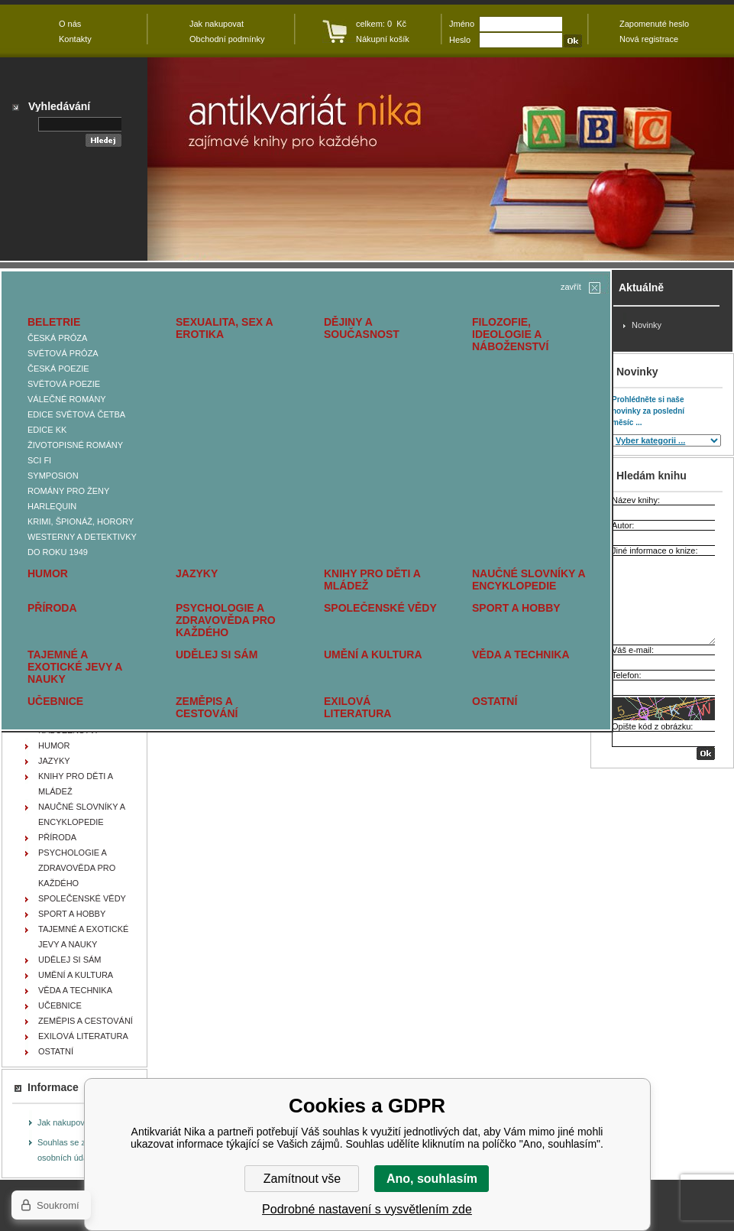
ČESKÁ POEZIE (58, 368)
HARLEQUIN (51, 506)
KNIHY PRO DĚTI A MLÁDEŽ (372, 579)
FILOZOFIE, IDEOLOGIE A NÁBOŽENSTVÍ (510, 334)
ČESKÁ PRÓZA (57, 338)
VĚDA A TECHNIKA (521, 654)
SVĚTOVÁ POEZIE (63, 383)
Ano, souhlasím (431, 1178)
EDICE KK (46, 429)
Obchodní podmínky (226, 39)
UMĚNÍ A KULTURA (373, 654)
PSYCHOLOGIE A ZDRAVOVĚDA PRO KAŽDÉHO (226, 620)
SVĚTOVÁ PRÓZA (63, 353)
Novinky (646, 325)
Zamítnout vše (302, 1178)
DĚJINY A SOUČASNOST (361, 328)
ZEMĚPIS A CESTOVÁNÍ (207, 707)
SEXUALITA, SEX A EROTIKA (224, 328)
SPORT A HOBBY (516, 608)
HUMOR (47, 573)
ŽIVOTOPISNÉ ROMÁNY (75, 445)
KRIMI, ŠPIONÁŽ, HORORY (80, 521)
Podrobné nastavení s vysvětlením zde (367, 1209)
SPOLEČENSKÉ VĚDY (380, 608)
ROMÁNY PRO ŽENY (68, 490)
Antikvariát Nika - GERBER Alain (440, 159)
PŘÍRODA (52, 608)
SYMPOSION (53, 475)
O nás (70, 23)
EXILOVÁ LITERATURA (357, 707)
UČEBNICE (55, 701)
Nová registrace (648, 39)
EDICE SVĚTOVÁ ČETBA (76, 414)
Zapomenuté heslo (654, 23)
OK (706, 753)
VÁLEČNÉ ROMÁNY (66, 399)
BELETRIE (53, 322)
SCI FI (39, 460)
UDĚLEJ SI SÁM (216, 654)
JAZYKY (197, 573)
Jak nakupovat (64, 1122)
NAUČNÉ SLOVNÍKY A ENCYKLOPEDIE (528, 579)
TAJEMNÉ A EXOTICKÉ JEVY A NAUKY (74, 666)
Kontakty (75, 39)
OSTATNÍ (494, 701)
